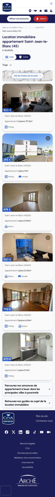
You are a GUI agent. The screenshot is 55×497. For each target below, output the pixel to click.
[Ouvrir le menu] (51, 3)
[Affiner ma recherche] (19, 19)
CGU (27, 448)
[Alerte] (40, 19)
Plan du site (42, 416)
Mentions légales (27, 443)
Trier (7, 65)
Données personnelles (27, 453)
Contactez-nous (44, 420)
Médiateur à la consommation (27, 457)
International (27, 462)
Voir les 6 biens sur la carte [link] (27, 76)
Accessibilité (27, 467)
